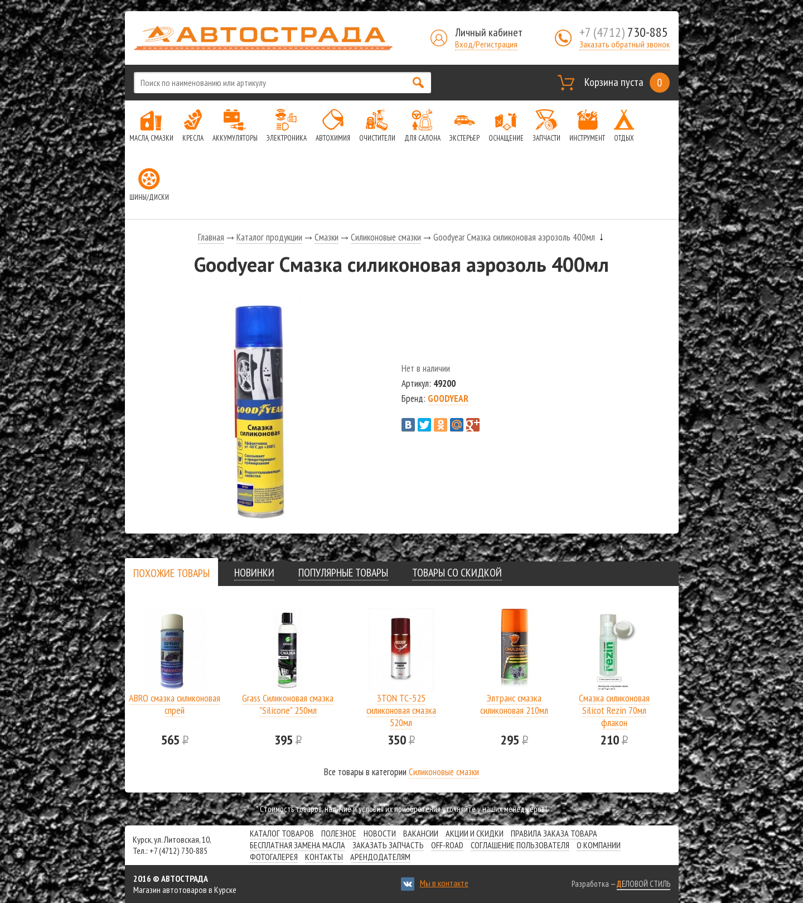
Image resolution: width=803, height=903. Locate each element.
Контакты (324, 856)
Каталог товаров (282, 833)
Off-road (447, 845)
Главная (211, 237)
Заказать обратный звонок (624, 44)
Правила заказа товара (554, 833)
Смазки (326, 237)
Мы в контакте (444, 882)
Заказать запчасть (388, 845)
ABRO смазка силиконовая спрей (174, 704)
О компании (599, 845)
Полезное (338, 833)
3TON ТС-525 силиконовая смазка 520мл (401, 710)
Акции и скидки (475, 833)
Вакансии (420, 833)
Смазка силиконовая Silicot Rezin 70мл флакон (614, 710)
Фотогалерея (274, 856)
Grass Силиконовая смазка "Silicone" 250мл (287, 704)
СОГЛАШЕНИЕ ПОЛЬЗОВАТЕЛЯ (520, 845)
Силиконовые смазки (386, 237)
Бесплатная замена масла (297, 845)
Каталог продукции (269, 237)
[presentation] (171, 573)
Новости (380, 833)
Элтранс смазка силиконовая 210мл (514, 704)
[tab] (171, 573)
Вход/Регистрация (486, 44)
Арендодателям (380, 856)
